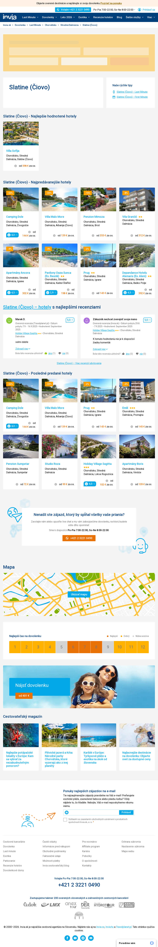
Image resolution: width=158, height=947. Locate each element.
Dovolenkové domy (13, 870)
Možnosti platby (51, 860)
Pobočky (87, 856)
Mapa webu (128, 851)
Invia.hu (110, 926)
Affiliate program (91, 846)
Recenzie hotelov (103, 17)
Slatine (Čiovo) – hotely (27, 307)
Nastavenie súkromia (133, 846)
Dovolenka (20, 25)
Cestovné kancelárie (14, 841)
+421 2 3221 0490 (79, 885)
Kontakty (86, 865)
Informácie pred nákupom (56, 846)
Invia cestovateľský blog (56, 865)
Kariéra (86, 851)
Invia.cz (100, 926)
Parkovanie (9, 860)
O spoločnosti (89, 860)
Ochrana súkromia (131, 841)
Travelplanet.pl (124, 926)
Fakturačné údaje (52, 856)
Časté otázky (50, 841)
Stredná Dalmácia (69, 25)
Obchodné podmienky (54, 851)
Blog (119, 17)
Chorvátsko (51, 25)
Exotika (7, 856)
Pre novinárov (89, 841)
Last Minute (35, 25)
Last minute (9, 851)
